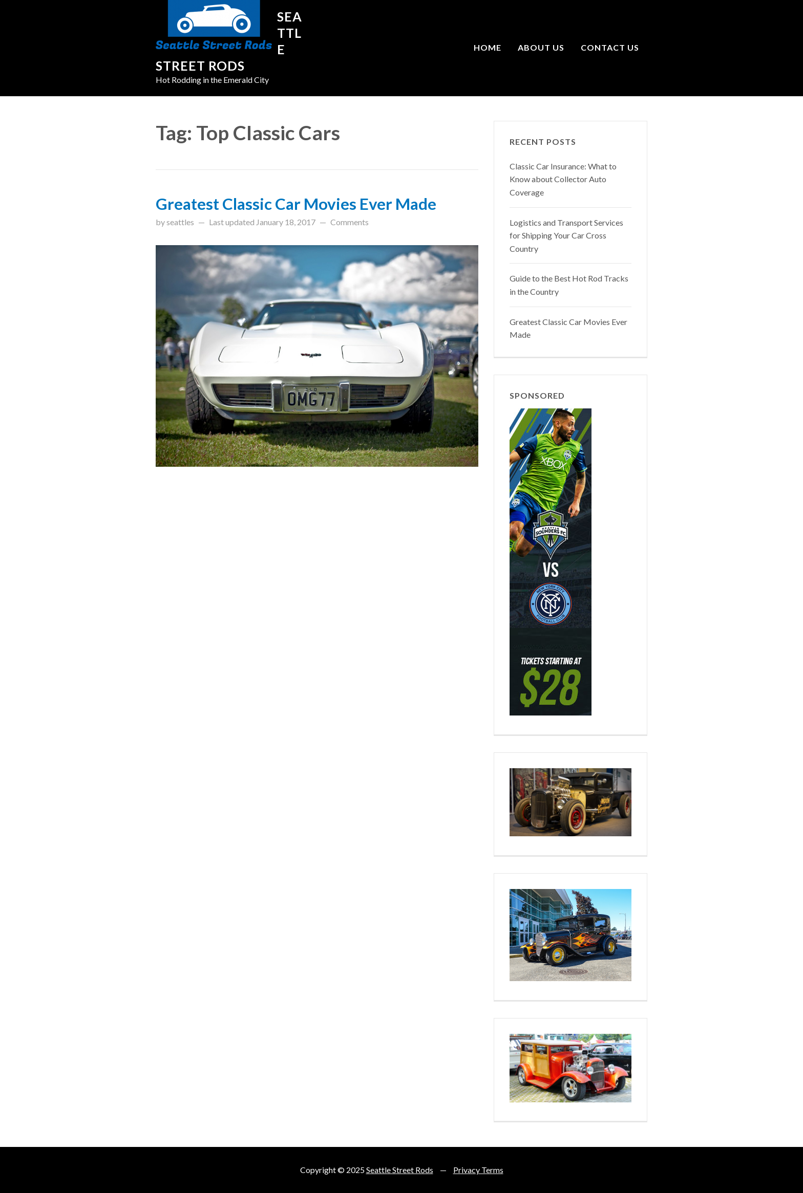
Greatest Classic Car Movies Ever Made (296, 203)
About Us (541, 47)
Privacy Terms (478, 1170)
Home (487, 47)
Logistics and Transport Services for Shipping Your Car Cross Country (566, 235)
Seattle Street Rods (399, 1170)
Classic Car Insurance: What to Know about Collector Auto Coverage (563, 179)
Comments (349, 222)
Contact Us (610, 47)
